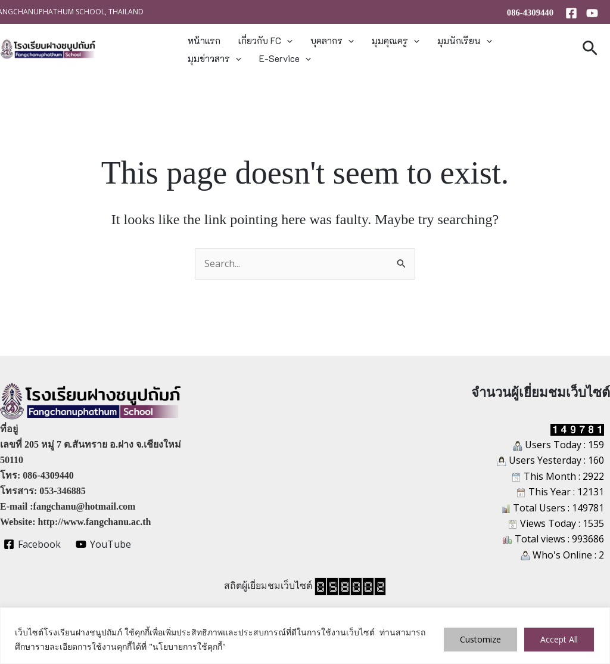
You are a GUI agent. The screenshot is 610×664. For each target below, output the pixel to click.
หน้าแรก (204, 40)
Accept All (559, 639)
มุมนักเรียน (464, 40)
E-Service (285, 58)
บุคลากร (332, 40)
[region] (305, 635)
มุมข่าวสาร (214, 58)
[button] (286, 40)
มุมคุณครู (395, 40)
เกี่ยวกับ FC (265, 40)
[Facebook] (571, 13)
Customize (480, 639)
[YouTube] (592, 13)
